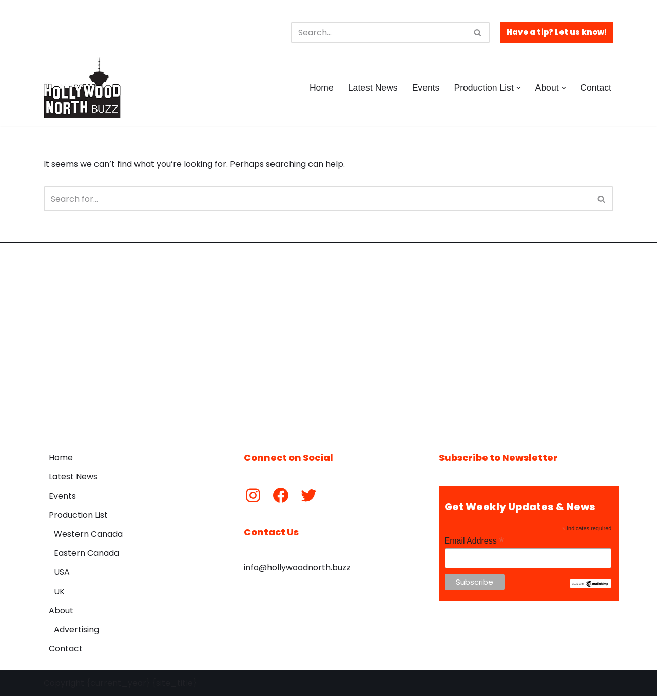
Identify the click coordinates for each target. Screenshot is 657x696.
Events (426, 88)
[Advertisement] (328, 340)
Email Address (474, 541)
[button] (518, 88)
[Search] (379, 32)
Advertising (76, 629)
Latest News (373, 88)
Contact (595, 88)
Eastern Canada (86, 553)
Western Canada (88, 534)
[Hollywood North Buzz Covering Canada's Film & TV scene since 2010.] (82, 87)
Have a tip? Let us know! (557, 32)
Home (322, 88)
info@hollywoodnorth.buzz (297, 567)
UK (59, 591)
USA (62, 572)
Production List (78, 515)
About (61, 610)
